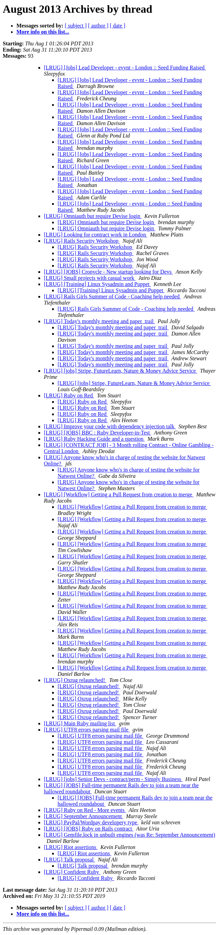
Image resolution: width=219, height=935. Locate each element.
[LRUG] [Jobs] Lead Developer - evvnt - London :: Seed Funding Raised (125, 67)
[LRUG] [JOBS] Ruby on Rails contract (88, 829)
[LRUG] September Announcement (83, 816)
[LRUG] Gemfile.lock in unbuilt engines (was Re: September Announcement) (129, 835)
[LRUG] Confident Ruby (72, 872)
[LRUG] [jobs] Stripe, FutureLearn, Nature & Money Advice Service (120, 371)
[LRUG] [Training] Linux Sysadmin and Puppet (97, 284)
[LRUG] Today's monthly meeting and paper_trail (99, 321)
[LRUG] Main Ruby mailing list (80, 723)
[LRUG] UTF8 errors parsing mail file (87, 730)
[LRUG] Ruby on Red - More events (85, 810)
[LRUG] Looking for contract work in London (95, 235)
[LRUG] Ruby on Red (69, 395)
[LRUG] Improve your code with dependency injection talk (110, 426)
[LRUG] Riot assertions (71, 847)
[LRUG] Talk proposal (69, 859)
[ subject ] (76, 26)
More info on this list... (42, 32)
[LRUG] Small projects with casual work (90, 278)
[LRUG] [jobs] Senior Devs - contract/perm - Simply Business (113, 779)
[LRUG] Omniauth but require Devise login (93, 216)
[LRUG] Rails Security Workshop (82, 241)
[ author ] (98, 26)
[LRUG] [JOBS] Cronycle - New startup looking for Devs (108, 272)
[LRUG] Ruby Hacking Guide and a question (94, 439)
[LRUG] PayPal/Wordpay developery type (91, 822)
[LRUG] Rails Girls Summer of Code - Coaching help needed (112, 296)
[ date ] (117, 26)
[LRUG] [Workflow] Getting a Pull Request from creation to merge (119, 494)
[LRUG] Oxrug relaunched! (75, 680)
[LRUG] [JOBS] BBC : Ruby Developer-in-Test (97, 433)
